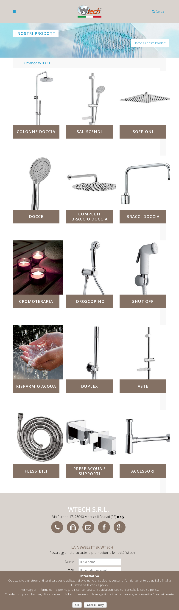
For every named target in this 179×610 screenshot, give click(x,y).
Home (138, 43)
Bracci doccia (142, 216)
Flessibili (36, 471)
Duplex (89, 386)
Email (70, 570)
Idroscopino (89, 301)
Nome (69, 562)
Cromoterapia (36, 301)
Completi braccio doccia (89, 216)
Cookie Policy (95, 605)
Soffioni (143, 131)
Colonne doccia (36, 131)
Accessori (143, 471)
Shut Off (143, 301)
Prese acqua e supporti (89, 471)
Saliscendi (89, 131)
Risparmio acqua (36, 386)
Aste (143, 386)
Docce (36, 216)
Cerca (158, 11)
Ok (77, 605)
